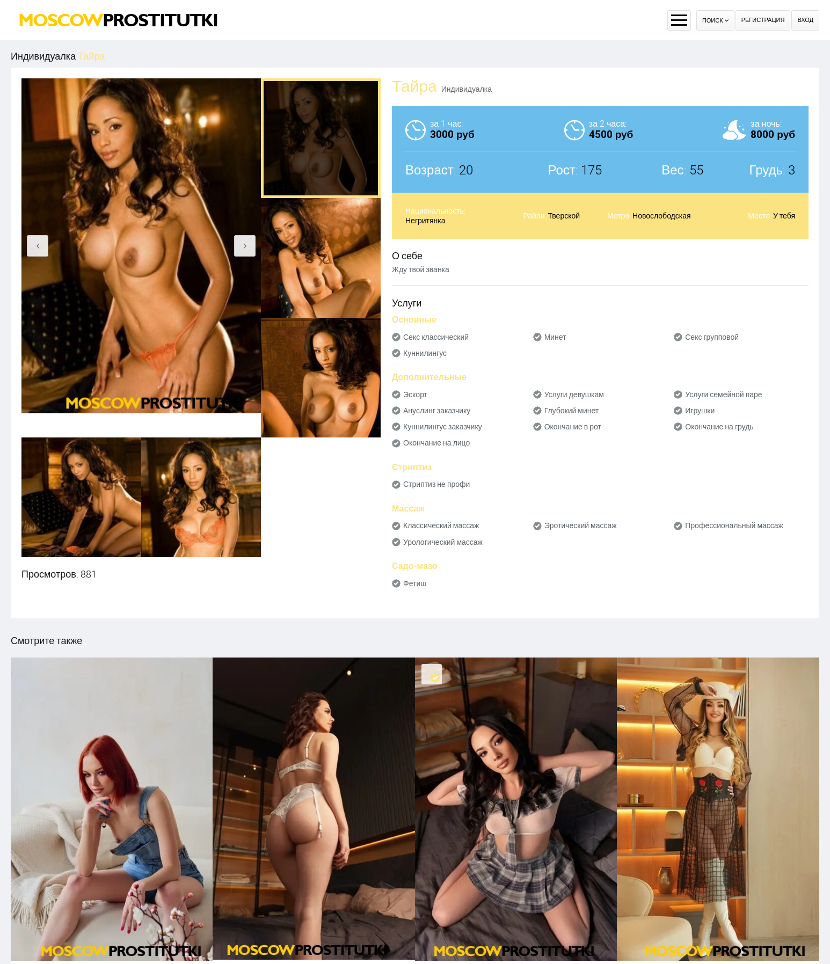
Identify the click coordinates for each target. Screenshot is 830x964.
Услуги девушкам (574, 394)
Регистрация (763, 20)
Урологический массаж (443, 542)
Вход (805, 20)
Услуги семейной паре (723, 394)
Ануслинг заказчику (436, 410)
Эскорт (415, 394)
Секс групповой (712, 337)
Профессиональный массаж (734, 525)
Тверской (564, 215)
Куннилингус (425, 353)
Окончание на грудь (719, 426)
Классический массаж (441, 525)
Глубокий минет (571, 410)
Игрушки (700, 410)
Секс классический (436, 337)
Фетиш (414, 583)
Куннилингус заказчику (442, 426)
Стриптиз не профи (436, 484)
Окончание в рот (572, 426)
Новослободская (661, 215)
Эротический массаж (580, 525)
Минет (555, 337)
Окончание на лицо (436, 443)
